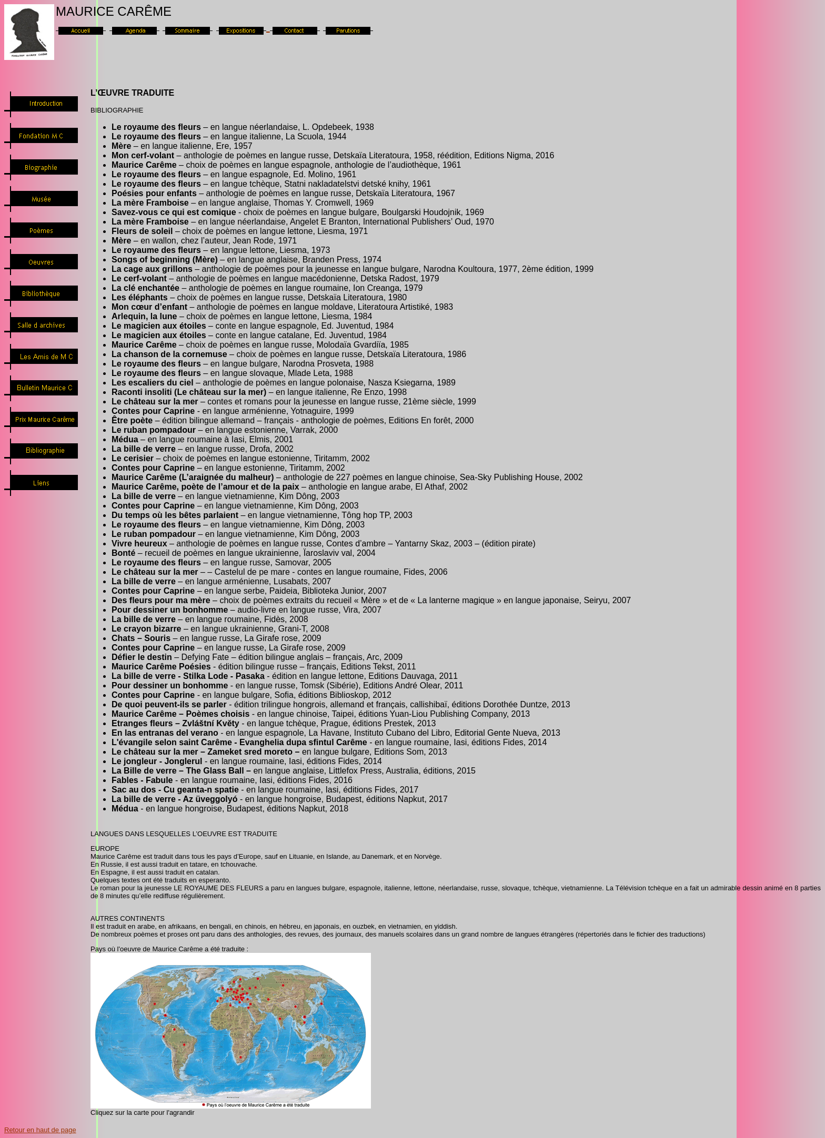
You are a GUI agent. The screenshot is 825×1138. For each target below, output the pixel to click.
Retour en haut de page (40, 1130)
